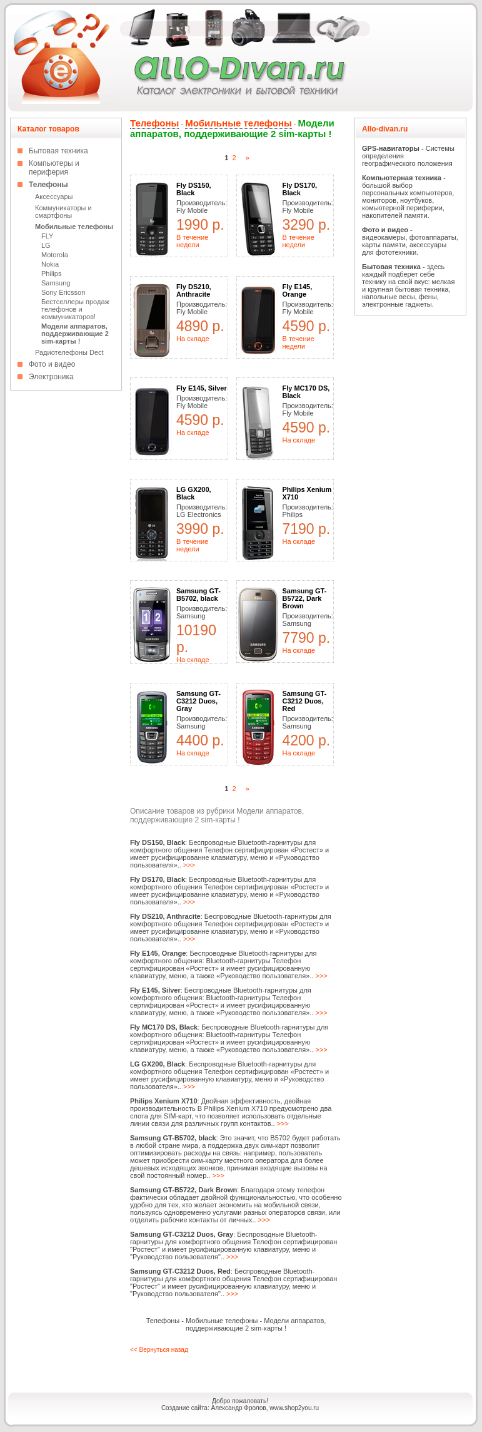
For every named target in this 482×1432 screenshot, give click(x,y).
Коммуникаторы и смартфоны (63, 211)
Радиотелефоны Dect (69, 352)
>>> (189, 865)
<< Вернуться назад (159, 1349)
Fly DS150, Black (193, 189)
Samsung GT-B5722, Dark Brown (305, 598)
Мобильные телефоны (74, 226)
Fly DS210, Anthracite (193, 290)
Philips (51, 273)
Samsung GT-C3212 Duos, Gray (198, 701)
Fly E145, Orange (298, 290)
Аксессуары (54, 196)
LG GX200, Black (193, 493)
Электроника (51, 376)
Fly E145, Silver (201, 388)
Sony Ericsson (63, 292)
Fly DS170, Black (300, 189)
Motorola (54, 254)
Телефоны (48, 184)
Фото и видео (52, 364)
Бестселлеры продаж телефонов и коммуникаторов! (75, 309)
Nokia (50, 264)
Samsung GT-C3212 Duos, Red (305, 701)
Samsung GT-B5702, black (198, 594)
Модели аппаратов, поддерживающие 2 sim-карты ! (75, 333)
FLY (47, 236)
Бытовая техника (58, 150)
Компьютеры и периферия (54, 167)
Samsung (55, 283)
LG (46, 245)
